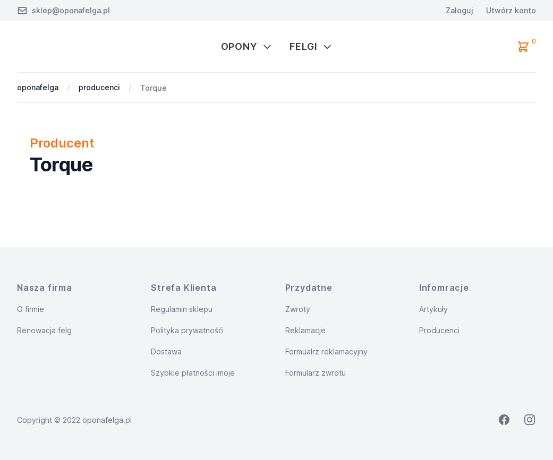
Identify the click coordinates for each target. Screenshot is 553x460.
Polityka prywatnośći (187, 330)
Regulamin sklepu (181, 309)
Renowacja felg (44, 330)
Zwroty (297, 309)
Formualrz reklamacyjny (326, 351)
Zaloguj (459, 10)
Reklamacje (305, 330)
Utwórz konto (511, 10)
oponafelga (37, 87)
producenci (99, 87)
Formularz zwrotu (315, 372)
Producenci (439, 330)
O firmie (30, 309)
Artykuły (433, 309)
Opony (247, 46)
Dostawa (166, 351)
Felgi (311, 46)
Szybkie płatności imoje (192, 372)
